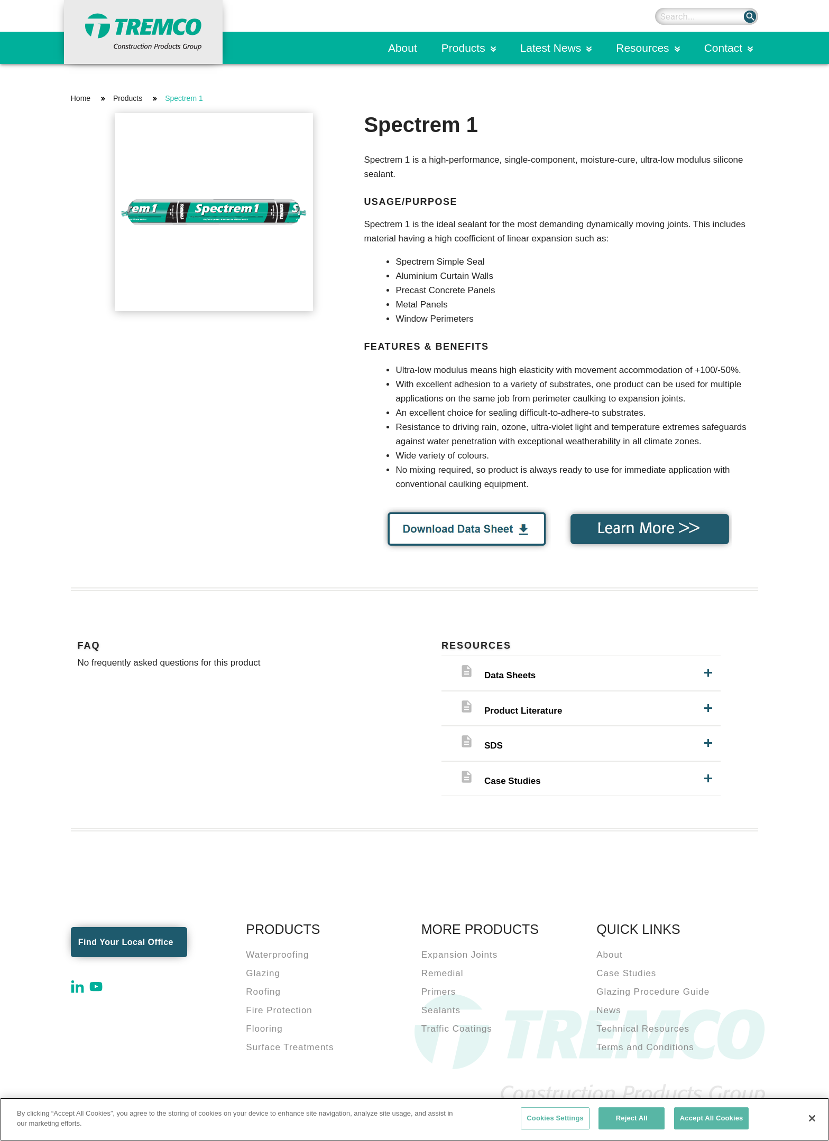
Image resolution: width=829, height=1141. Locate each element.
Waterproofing (277, 955)
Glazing (263, 973)
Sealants (440, 1010)
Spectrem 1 (184, 98)
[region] (414, 1119)
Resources (642, 48)
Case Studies (626, 973)
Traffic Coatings (456, 1029)
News (608, 1010)
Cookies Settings (555, 1118)
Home (80, 98)
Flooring (264, 1029)
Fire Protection (279, 1010)
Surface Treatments (290, 1047)
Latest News (551, 48)
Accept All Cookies (711, 1118)
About (402, 48)
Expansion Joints (459, 955)
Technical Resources (642, 1029)
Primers (438, 992)
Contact (723, 48)
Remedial (442, 973)
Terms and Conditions (645, 1047)
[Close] (812, 1118)
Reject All (632, 1118)
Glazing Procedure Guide (653, 992)
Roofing (263, 992)
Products (463, 48)
